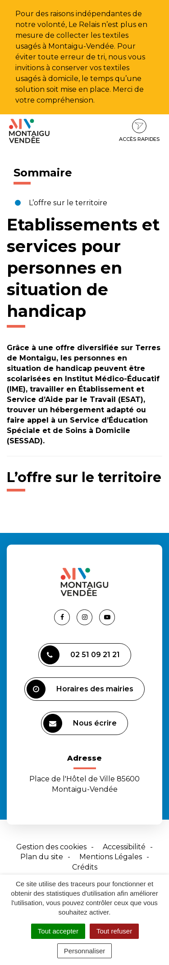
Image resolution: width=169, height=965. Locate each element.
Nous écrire (80, 723)
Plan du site (41, 856)
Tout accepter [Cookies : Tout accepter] (58, 931)
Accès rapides (139, 130)
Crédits (84, 867)
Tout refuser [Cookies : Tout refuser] (114, 931)
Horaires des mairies (80, 689)
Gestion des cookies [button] (51, 847)
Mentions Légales (110, 856)
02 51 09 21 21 (80, 654)
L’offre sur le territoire (68, 202)
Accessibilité (124, 847)
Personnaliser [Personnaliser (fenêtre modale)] (84, 951)
